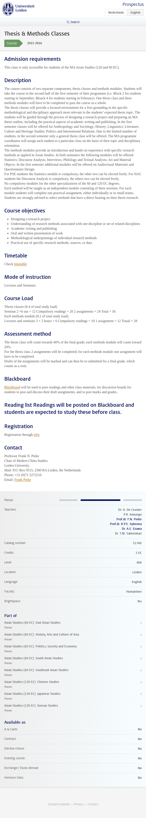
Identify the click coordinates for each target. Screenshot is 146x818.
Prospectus (133, 4)
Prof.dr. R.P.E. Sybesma (126, 524)
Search (75, 22)
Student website (59, 804)
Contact (93, 804)
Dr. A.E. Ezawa (132, 529)
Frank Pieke (22, 479)
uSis (37, 434)
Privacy (78, 804)
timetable (20, 264)
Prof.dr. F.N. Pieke (129, 519)
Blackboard (12, 387)
